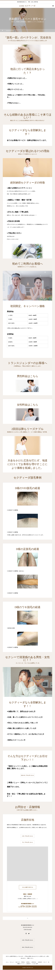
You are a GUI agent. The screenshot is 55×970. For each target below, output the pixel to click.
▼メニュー (12, 962)
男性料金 (23, 962)
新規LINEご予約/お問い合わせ (27, 775)
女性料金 (28, 962)
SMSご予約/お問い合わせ (27, 947)
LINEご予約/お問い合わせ (27, 836)
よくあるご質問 (35, 963)
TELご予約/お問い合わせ (27, 842)
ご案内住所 (40, 962)
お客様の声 (28, 963)
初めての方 (18, 962)
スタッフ (45, 962)
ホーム (7, 962)
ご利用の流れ (33, 962)
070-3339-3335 (29, 906)
